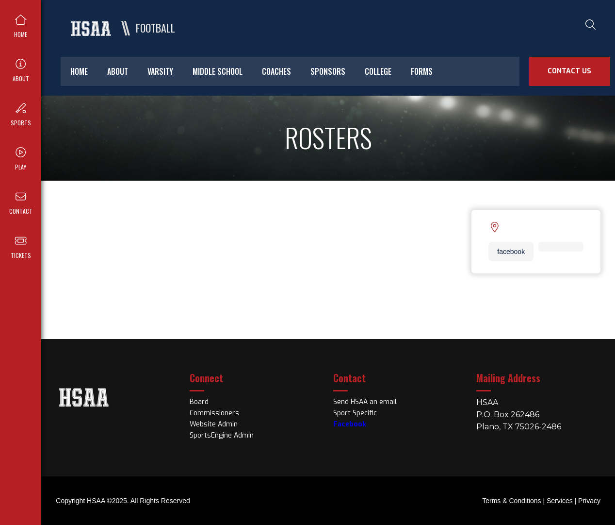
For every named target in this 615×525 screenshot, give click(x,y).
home (79, 71)
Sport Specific (355, 413)
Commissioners (214, 413)
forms (422, 71)
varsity (160, 71)
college (378, 71)
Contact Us (569, 71)
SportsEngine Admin (222, 435)
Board (199, 401)
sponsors (327, 71)
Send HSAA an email (365, 401)
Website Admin (214, 424)
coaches (276, 71)
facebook (511, 251)
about (117, 71)
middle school (218, 71)
